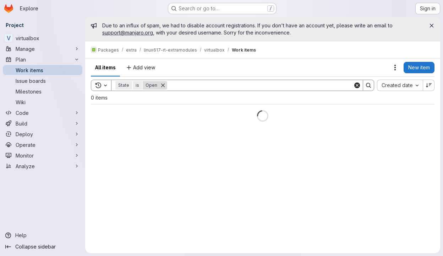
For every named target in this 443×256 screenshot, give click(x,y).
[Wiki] (42, 102)
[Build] (42, 123)
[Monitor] (42, 155)
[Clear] (357, 85)
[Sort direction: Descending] (428, 85)
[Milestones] (42, 91)
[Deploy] (42, 134)
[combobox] (400, 85)
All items (105, 67)
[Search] (260, 85)
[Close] (431, 25)
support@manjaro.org (127, 33)
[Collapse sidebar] (42, 247)
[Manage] (42, 49)
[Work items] (42, 70)
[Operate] (42, 145)
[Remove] (163, 85)
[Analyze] (42, 166)
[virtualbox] (42, 38)
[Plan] (42, 59)
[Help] (42, 235)
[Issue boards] (42, 81)
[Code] (42, 113)
